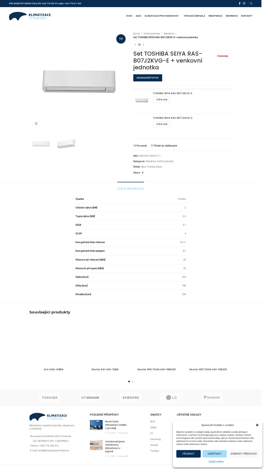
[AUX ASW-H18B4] (53, 342)
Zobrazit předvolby (244, 453)
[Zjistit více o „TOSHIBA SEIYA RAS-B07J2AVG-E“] (161, 124)
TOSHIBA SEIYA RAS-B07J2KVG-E (172, 93)
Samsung (155, 439)
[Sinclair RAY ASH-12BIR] (105, 342)
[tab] (130, 187)
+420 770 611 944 (72, 3)
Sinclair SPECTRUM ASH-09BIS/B (156, 369)
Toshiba (154, 450)
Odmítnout (215, 453)
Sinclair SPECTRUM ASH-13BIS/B (208, 369)
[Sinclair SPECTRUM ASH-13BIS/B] (208, 342)
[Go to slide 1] (129, 381)
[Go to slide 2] (132, 381)
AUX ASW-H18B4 (53, 369)
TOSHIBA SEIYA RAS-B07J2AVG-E (172, 118)
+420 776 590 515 (49, 3)
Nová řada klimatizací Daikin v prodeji (116, 425)
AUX (152, 421)
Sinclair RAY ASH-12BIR (104, 369)
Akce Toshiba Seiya (151, 166)
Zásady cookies (216, 461)
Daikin (153, 427)
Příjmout (188, 453)
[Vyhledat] (251, 3)
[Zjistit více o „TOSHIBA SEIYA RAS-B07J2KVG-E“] (161, 100)
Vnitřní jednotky (151, 33)
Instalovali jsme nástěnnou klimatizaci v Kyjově (115, 446)
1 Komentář (122, 433)
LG (151, 433)
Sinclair (154, 445)
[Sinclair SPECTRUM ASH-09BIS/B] (156, 342)
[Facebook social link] (240, 3)
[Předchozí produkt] (135, 45)
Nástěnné (169, 33)
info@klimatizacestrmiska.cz (53, 450)
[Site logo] (30, 15)
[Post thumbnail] (96, 427)
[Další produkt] (143, 45)
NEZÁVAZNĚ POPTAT (148, 77)
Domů (136, 33)
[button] (257, 425)
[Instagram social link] (244, 3)
